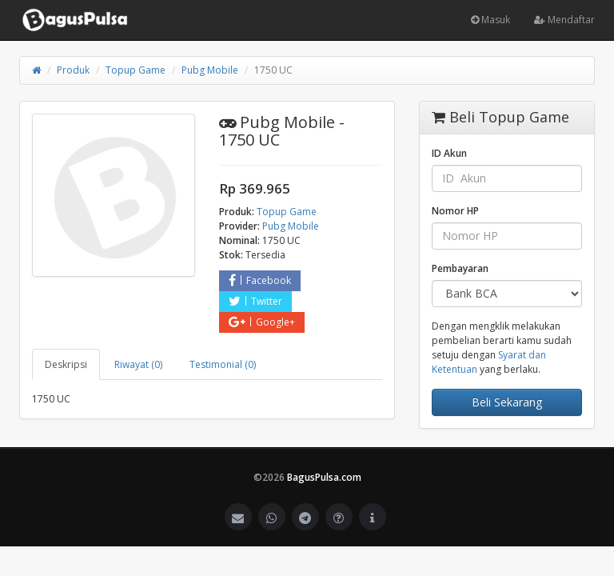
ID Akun (449, 153)
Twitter (255, 301)
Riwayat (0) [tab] (138, 364)
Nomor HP (455, 211)
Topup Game (135, 70)
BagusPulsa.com (324, 477)
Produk (73, 70)
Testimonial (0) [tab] (222, 364)
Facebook (260, 280)
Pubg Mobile (209, 70)
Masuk (490, 19)
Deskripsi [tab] (66, 364)
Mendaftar (564, 19)
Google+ (262, 322)
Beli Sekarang (507, 402)
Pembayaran (460, 268)
